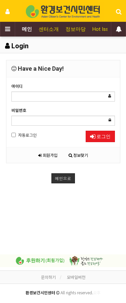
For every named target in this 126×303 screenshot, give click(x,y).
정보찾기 (78, 155)
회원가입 (47, 155)
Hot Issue (103, 29)
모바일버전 (76, 277)
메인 (27, 29)
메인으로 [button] (63, 178)
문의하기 (48, 277)
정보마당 (76, 29)
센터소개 (49, 29)
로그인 (100, 136)
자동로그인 (24, 135)
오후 (96, 292)
